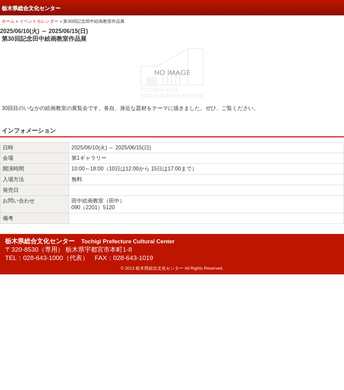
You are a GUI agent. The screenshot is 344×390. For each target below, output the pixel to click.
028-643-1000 (43, 257)
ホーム (8, 21)
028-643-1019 (133, 257)
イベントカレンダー (38, 21)
